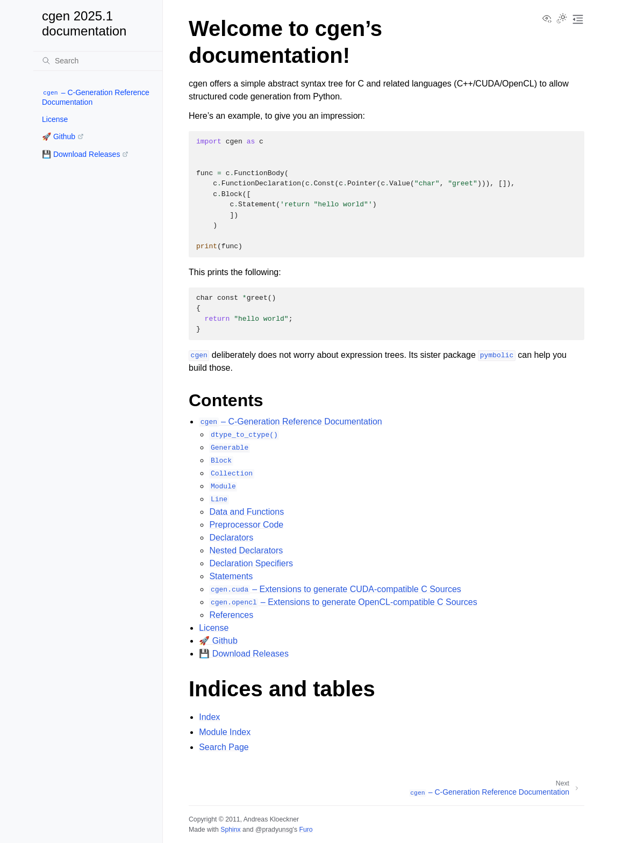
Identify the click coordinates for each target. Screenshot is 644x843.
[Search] (97, 60)
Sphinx (230, 829)
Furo (305, 829)
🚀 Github (58, 136)
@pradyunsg (274, 829)
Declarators (231, 537)
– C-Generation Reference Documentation (95, 97)
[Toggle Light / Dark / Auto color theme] (561, 19)
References (231, 614)
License (55, 119)
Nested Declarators (246, 550)
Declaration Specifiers (251, 563)
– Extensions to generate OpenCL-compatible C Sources (343, 602)
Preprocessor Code (246, 524)
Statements (231, 576)
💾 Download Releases (81, 154)
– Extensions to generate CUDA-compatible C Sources (335, 589)
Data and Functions (246, 511)
